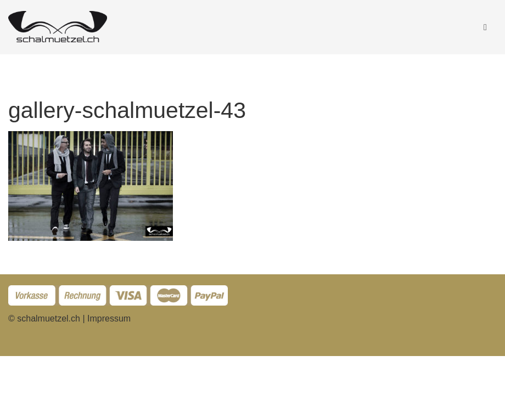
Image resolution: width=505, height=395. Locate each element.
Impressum (109, 318)
